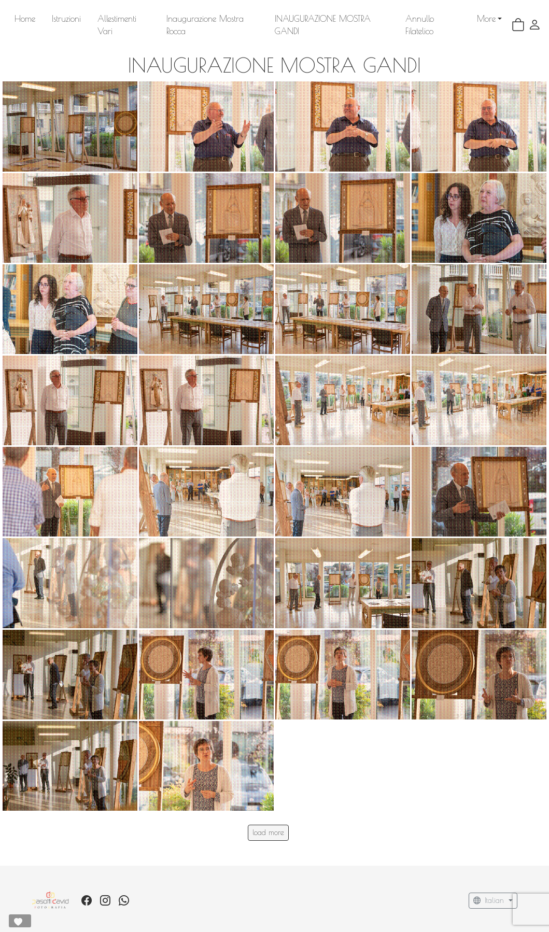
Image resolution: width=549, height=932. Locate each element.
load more (268, 820)
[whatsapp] (124, 888)
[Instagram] (105, 888)
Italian (489, 888)
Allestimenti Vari (125, 18)
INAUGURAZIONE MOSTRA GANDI (349, 18)
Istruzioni (66, 18)
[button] (534, 19)
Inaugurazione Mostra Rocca (221, 18)
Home (25, 18)
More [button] (436, 18)
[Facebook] (86, 888)
